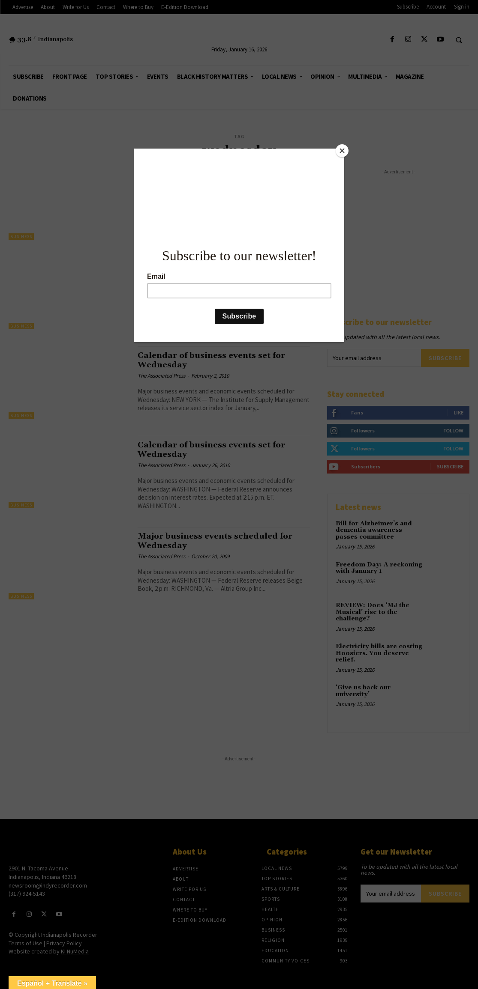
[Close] (342, 150)
